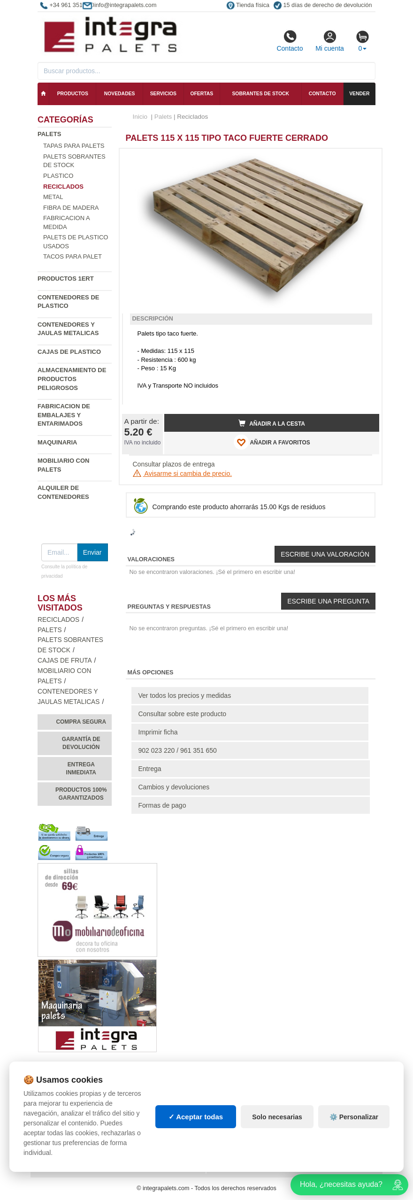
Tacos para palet (72, 256)
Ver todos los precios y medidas (184, 695)
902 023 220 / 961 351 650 (177, 750)
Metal (53, 196)
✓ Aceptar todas (195, 1117)
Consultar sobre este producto (182, 714)
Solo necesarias (277, 1117)
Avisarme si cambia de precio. (182, 473)
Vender (359, 93)
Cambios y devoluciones (174, 787)
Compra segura (81, 721)
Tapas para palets (74, 145)
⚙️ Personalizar (353, 1117)
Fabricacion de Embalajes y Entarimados (64, 415)
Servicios (163, 93)
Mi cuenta (329, 41)
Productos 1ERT (66, 278)
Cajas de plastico (69, 351)
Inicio (140, 116)
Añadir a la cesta (271, 423)
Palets (49, 134)
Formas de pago (162, 805)
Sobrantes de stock (260, 93)
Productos (72, 93)
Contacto (289, 41)
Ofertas (201, 93)
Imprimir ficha (158, 732)
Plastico (58, 175)
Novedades (119, 93)
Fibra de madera (71, 207)
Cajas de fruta (65, 660)
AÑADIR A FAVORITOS (272, 442)
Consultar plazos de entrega (174, 464)
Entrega (149, 768)
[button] (363, 159)
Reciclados (58, 619)
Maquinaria (57, 442)
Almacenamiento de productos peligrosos (72, 379)
